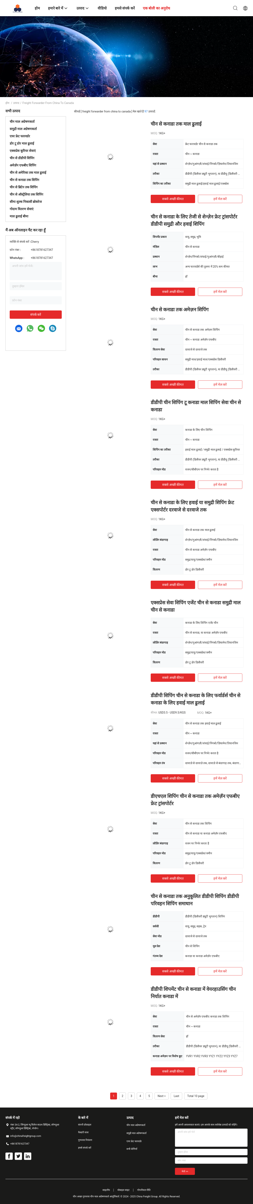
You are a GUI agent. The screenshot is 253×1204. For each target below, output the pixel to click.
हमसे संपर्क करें (84, 1147)
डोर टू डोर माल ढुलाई (22, 143)
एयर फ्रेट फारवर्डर (20, 136)
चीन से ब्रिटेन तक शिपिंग (24, 187)
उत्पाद (16, 103)
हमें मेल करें (220, 199)
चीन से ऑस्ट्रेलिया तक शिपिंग (26, 194)
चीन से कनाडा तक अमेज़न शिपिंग (180, 309)
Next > (162, 1096)
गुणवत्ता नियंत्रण (85, 1140)
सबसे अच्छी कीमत (173, 199)
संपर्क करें (35, 315)
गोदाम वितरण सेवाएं (21, 209)
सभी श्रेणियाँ (131, 1149)
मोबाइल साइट (123, 1190)
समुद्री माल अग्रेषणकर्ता (23, 129)
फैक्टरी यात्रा (83, 1132)
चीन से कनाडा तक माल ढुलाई (176, 124)
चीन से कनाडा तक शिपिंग (24, 180)
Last (176, 1096)
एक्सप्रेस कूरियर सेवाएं (23, 151)
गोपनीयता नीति (144, 1190)
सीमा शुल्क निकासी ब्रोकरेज (26, 202)
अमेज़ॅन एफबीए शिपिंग (23, 165)
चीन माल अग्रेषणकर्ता (22, 122)
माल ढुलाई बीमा (19, 216)
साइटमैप (106, 1190)
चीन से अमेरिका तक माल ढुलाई (28, 173)
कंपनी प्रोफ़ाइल (84, 1124)
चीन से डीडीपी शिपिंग (22, 158)
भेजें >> (185, 1171)
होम (7, 103)
